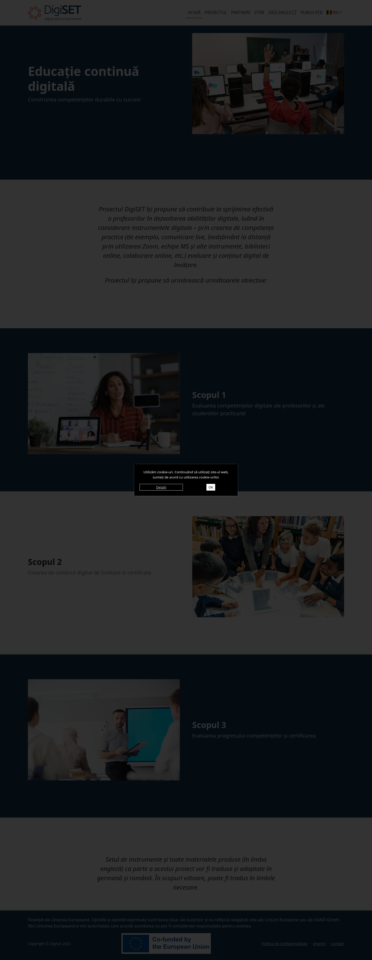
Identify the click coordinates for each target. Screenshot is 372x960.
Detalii (161, 487)
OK (210, 487)
